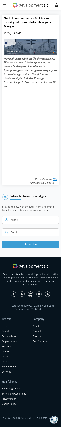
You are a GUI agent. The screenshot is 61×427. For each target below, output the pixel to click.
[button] (4, 5)
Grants (5, 351)
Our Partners (40, 341)
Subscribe (30, 244)
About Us (37, 326)
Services (6, 371)
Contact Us (38, 331)
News (5, 361)
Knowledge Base (11, 388)
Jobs (4, 326)
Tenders (6, 346)
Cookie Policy (9, 403)
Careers (37, 336)
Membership (9, 366)
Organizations (9, 341)
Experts (6, 331)
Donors (6, 356)
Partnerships (9, 336)
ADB (55, 178)
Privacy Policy (9, 398)
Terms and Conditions (14, 393)
